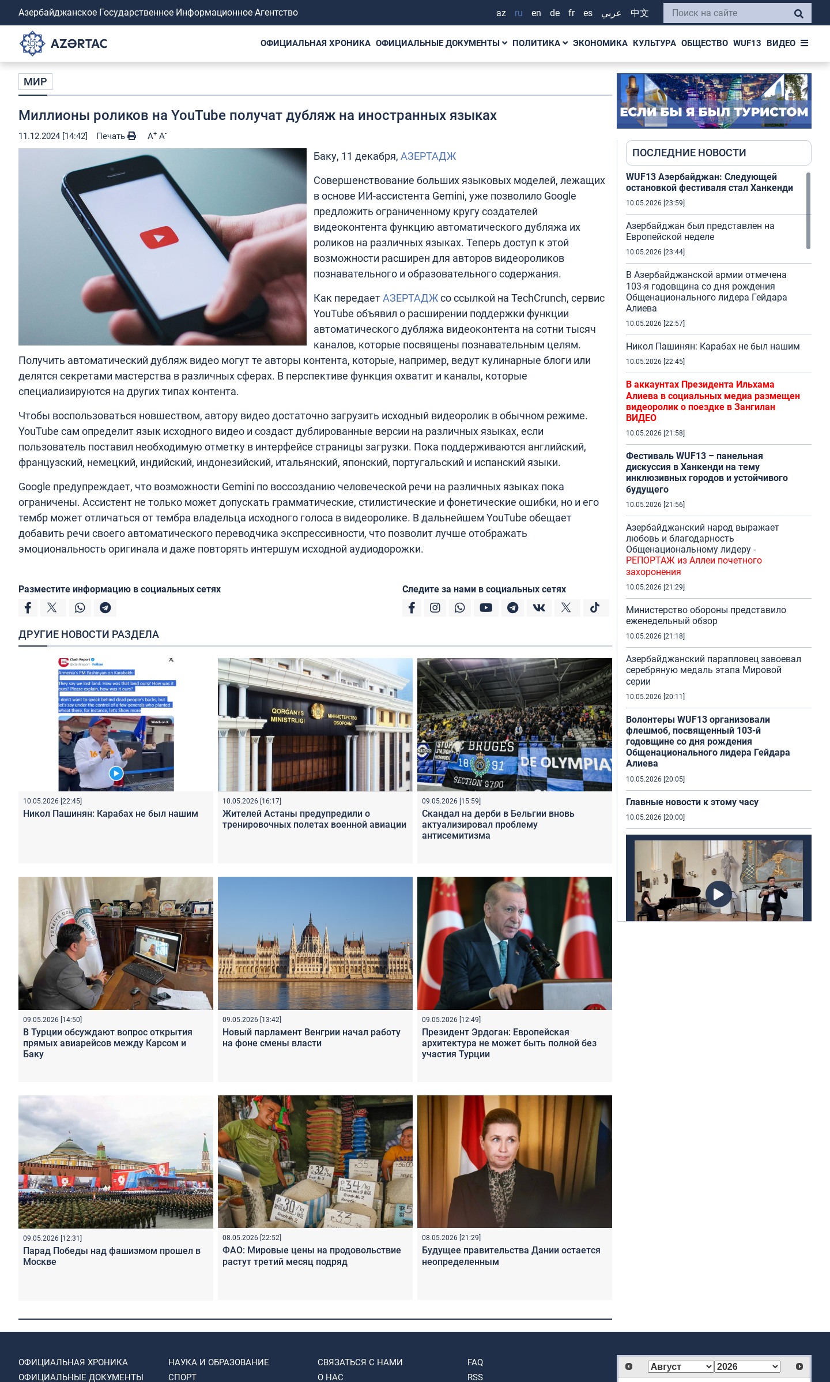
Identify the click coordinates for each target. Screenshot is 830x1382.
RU (519, 12)
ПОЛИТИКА (540, 43)
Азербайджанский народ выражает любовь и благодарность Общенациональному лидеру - (702, 549)
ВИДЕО (781, 43)
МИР (35, 82)
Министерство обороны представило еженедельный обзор (706, 615)
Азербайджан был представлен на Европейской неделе (700, 231)
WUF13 (747, 43)
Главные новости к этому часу (692, 802)
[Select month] (681, 1367)
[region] (719, 546)
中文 (640, 12)
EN (536, 12)
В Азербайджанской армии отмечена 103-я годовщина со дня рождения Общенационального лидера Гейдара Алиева (706, 291)
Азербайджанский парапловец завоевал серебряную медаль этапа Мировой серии (713, 670)
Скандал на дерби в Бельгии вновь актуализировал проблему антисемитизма (498, 824)
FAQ (475, 1362)
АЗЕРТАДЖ (428, 156)
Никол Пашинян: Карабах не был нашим (110, 813)
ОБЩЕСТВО (704, 43)
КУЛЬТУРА (654, 43)
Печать (116, 136)
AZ (501, 12)
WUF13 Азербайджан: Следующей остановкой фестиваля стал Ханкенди (709, 182)
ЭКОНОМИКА (600, 43)
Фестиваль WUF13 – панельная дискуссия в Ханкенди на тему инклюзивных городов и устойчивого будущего (707, 472)
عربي (611, 12)
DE (555, 12)
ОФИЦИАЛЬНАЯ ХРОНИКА (316, 43)
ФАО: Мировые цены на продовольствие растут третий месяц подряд (311, 1256)
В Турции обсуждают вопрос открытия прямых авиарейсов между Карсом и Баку (108, 1043)
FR (571, 12)
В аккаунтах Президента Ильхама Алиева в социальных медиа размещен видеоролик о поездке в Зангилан (713, 401)
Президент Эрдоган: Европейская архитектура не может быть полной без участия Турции (509, 1043)
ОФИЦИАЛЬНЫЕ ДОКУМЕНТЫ (441, 43)
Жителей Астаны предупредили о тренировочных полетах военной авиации (314, 819)
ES (588, 12)
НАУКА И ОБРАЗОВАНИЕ (218, 1362)
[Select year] (747, 1367)
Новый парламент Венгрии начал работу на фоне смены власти (311, 1038)
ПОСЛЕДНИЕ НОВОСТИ (689, 153)
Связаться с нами (360, 1362)
